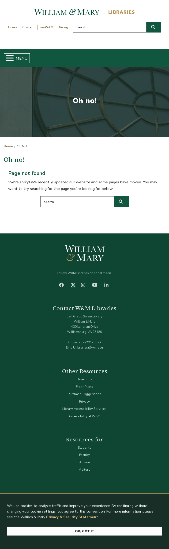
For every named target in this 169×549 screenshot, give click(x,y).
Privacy (84, 401)
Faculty (84, 455)
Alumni (84, 462)
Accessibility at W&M (84, 416)
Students (84, 447)
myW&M (46, 27)
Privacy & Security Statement (72, 519)
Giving (63, 27)
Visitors (84, 469)
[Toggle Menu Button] (8, 58)
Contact (28, 27)
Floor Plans (84, 387)
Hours (12, 27)
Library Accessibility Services (84, 409)
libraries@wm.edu (89, 347)
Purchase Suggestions (84, 394)
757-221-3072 (90, 342)
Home (8, 146)
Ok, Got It (84, 533)
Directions (84, 379)
